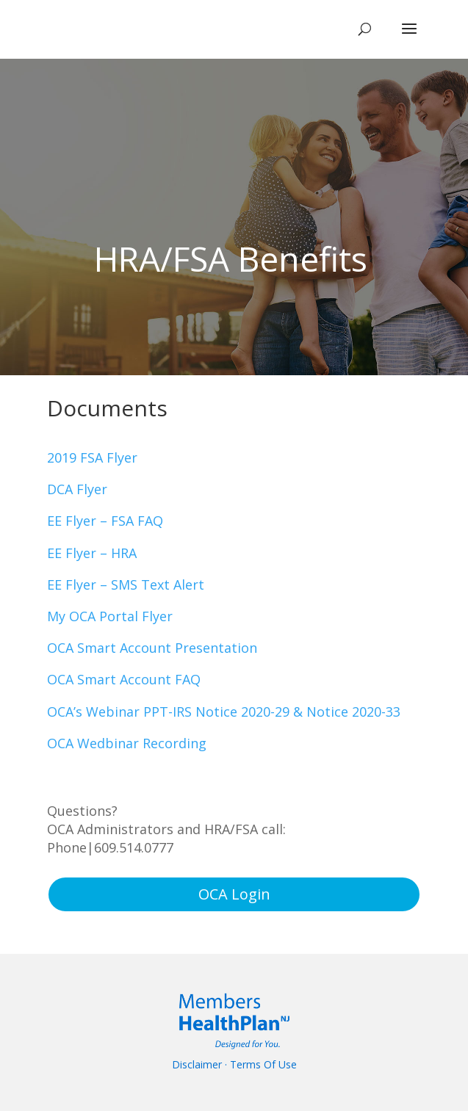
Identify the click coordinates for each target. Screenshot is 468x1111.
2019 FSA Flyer (92, 457)
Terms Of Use (263, 1064)
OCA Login (234, 894)
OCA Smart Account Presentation (152, 647)
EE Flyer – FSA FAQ (105, 520)
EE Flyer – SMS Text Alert (125, 584)
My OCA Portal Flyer (110, 616)
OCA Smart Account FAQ (124, 679)
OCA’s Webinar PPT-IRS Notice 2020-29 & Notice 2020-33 (223, 711)
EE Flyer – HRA (92, 553)
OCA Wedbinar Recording (126, 743)
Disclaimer (197, 1064)
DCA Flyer (77, 489)
